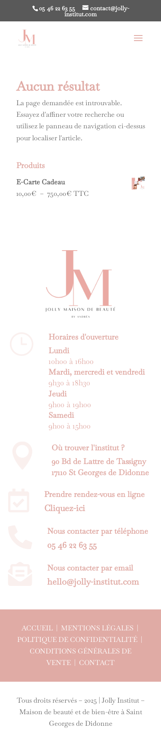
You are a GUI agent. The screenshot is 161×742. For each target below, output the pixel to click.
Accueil (37, 628)
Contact (97, 662)
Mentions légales (97, 628)
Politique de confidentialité (77, 639)
